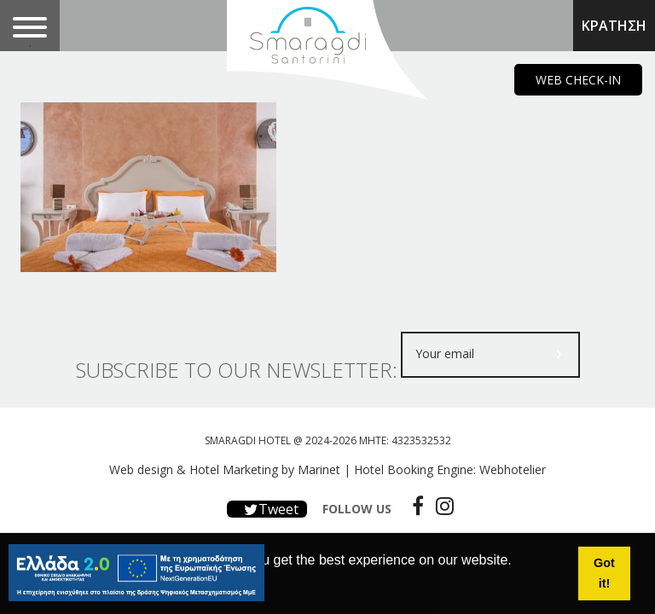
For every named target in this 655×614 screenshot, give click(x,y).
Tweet (267, 509)
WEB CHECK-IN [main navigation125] (578, 80)
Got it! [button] (604, 573)
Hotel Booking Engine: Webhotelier (450, 469)
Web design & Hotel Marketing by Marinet (224, 469)
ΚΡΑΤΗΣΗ (614, 25)
